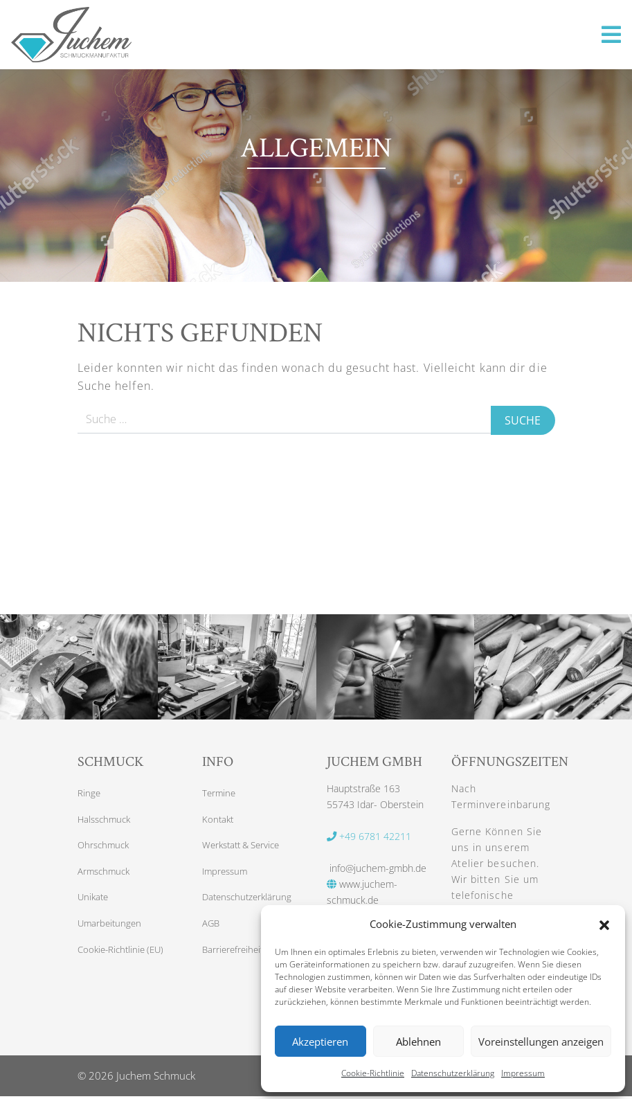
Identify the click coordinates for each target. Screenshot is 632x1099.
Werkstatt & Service (245, 848)
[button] (604, 924)
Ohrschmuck (105, 848)
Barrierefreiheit (234, 956)
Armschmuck (106, 875)
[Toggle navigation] (611, 35)
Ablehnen (418, 1041)
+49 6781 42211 (369, 836)
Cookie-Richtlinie (372, 1073)
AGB (211, 929)
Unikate (94, 902)
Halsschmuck (106, 821)
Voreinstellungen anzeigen (541, 1041)
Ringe (89, 794)
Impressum (523, 1073)
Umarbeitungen (111, 929)
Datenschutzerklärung (452, 1073)
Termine (219, 794)
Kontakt (218, 821)
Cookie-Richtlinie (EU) (124, 956)
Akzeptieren (320, 1041)
